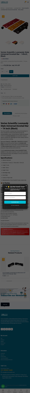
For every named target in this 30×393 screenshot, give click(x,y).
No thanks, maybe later (15, 205)
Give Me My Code (15, 202)
